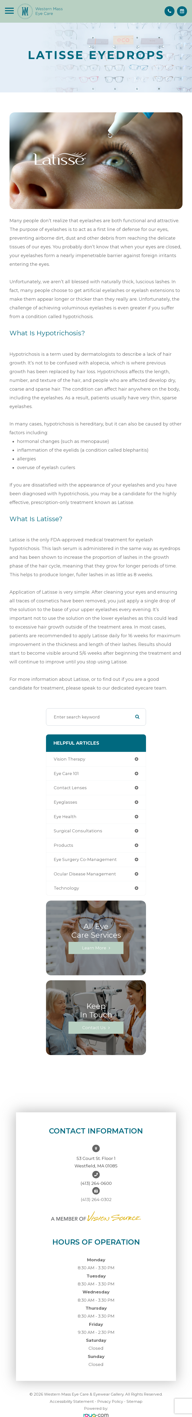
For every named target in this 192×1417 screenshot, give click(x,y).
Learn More (94, 947)
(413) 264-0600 (96, 1183)
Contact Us (94, 1027)
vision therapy (69, 759)
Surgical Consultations (78, 830)
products (63, 845)
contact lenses (70, 787)
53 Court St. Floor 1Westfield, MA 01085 (96, 1162)
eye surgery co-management (85, 859)
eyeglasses (65, 802)
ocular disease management (85, 873)
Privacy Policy (110, 1401)
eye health (65, 816)
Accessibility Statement (72, 1401)
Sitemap (134, 1401)
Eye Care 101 (66, 773)
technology (66, 888)
